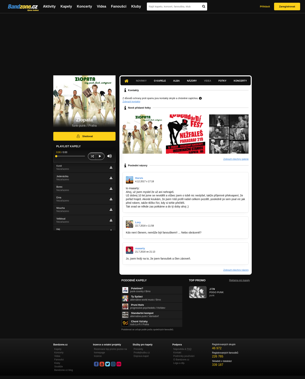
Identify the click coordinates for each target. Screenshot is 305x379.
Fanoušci (118, 6)
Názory (192, 80)
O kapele (160, 80)
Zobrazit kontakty (131, 101)
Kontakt (177, 352)
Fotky (222, 80)
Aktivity (49, 6)
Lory (138, 222)
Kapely (66, 6)
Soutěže (58, 366)
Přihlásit (265, 6)
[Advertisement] (152, 42)
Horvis (139, 178)
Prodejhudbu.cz (142, 352)
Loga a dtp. (179, 363)
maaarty (140, 248)
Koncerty (84, 6)
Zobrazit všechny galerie (236, 159)
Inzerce (98, 356)
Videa (101, 6)
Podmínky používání (184, 356)
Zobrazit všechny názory (236, 270)
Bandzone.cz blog (63, 370)
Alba (176, 80)
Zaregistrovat (287, 6)
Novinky (141, 80)
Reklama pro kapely (239, 280)
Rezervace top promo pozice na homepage (110, 351)
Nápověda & (182, 349)
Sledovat (84, 136)
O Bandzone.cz (181, 359)
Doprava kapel (141, 356)
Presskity (138, 349)
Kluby (136, 6)
